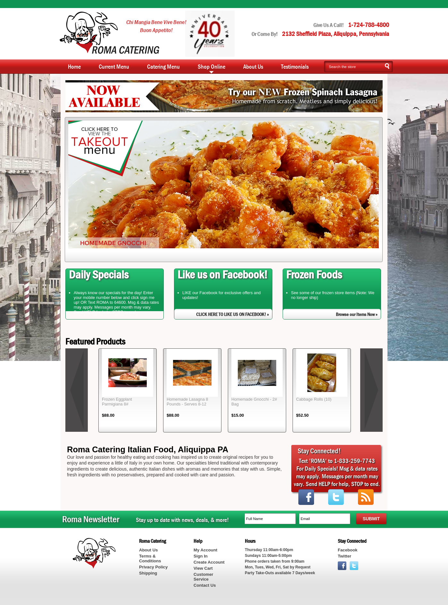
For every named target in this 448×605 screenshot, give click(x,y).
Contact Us (205, 585)
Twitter (344, 556)
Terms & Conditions (150, 558)
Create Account (209, 562)
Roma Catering (109, 32)
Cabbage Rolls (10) (313, 399)
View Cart (203, 568)
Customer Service (203, 577)
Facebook (347, 550)
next (371, 390)
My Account (205, 550)
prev (76, 390)
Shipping (148, 573)
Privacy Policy (153, 567)
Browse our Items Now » (356, 314)
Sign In (201, 556)
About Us (148, 550)
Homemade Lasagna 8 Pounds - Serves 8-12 (187, 401)
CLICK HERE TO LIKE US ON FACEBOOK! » (232, 314)
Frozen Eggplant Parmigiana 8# (117, 401)
